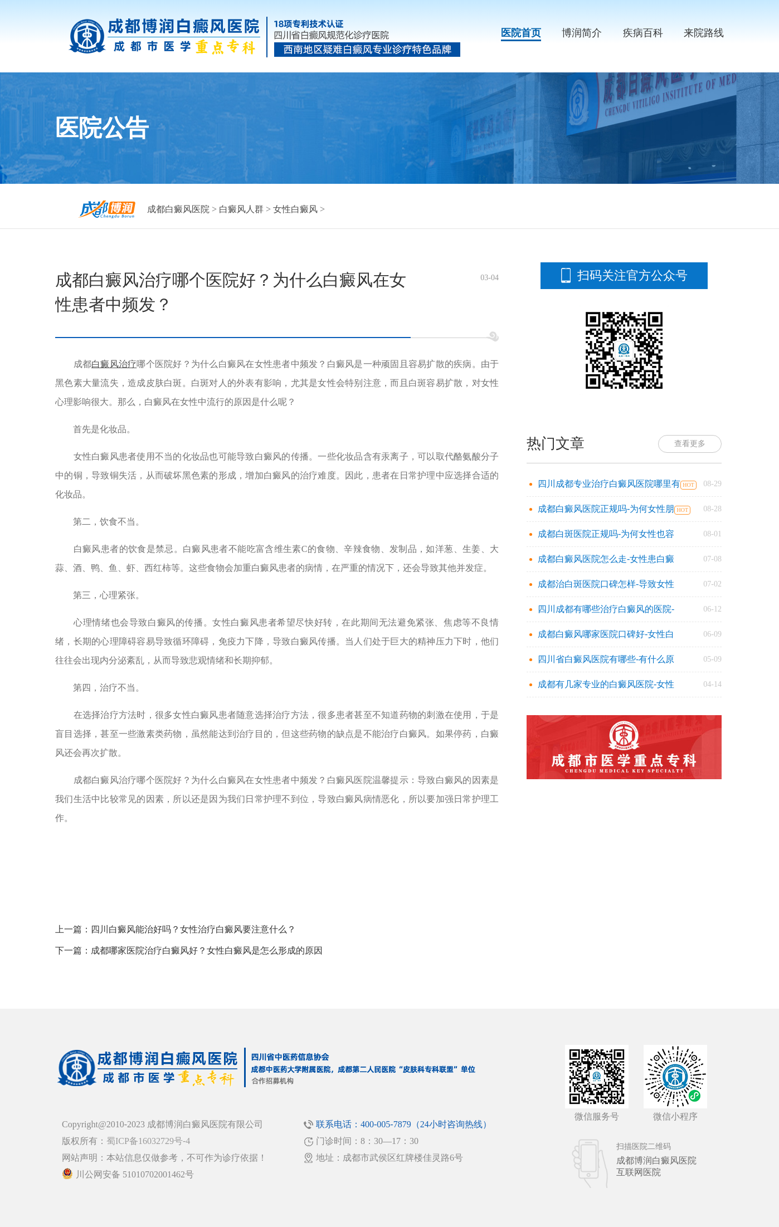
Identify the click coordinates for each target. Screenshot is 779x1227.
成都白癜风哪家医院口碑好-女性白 (606, 634)
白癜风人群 (241, 209)
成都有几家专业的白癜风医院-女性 (606, 684)
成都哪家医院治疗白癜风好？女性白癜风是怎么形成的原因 (207, 950)
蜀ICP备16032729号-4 (148, 1141)
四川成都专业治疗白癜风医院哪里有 (609, 483)
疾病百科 (643, 32)
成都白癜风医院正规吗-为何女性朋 (606, 509)
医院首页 (521, 32)
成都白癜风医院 (178, 209)
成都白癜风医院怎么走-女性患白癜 (606, 559)
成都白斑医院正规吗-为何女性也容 (606, 534)
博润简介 (582, 32)
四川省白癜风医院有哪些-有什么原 (606, 659)
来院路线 (704, 32)
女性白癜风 (295, 209)
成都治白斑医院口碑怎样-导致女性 (606, 584)
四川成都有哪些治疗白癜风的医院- (606, 609)
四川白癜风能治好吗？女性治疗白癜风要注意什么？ (193, 929)
